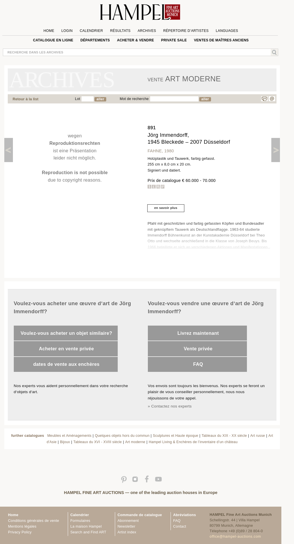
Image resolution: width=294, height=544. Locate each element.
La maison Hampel (86, 526)
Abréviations (184, 515)
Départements (95, 40)
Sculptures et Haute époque (175, 436)
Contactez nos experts (171, 406)
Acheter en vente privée (66, 348)
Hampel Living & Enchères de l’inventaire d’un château (193, 442)
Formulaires (80, 521)
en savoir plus (165, 207)
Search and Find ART (88, 532)
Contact (179, 526)
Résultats (120, 31)
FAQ (198, 364)
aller (100, 99)
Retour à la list (25, 99)
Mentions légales (22, 526)
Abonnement (128, 521)
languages (227, 31)
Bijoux (65, 442)
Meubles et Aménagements (69, 436)
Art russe (257, 436)
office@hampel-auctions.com (235, 537)
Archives (147, 31)
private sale (174, 40)
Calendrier (91, 31)
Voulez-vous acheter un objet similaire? (66, 333)
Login (67, 31)
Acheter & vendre (135, 40)
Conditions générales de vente (33, 521)
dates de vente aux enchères (66, 364)
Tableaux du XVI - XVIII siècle (98, 442)
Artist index (126, 532)
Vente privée (198, 348)
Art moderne (135, 442)
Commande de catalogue (139, 515)
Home (49, 31)
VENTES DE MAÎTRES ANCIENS (221, 40)
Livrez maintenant (198, 333)
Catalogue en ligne (53, 40)
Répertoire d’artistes (185, 31)
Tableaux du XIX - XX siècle (224, 436)
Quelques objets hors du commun (122, 436)
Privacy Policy (20, 532)
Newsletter (126, 526)
